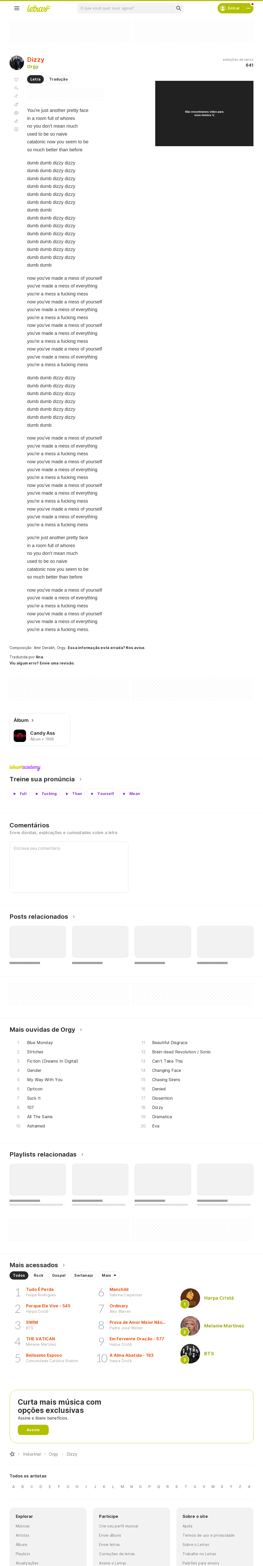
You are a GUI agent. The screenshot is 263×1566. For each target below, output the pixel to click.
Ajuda (187, 1526)
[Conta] (248, 8)
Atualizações (27, 1563)
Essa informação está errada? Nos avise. (107, 647)
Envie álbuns (110, 1535)
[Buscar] (178, 8)
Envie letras (109, 1544)
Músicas (23, 1526)
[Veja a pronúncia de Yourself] (102, 794)
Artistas (22, 1535)
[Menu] (17, 8)
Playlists (23, 1554)
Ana (39, 657)
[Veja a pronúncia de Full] (20, 794)
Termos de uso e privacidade (209, 1535)
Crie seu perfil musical (118, 1526)
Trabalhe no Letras (199, 1554)
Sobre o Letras (196, 1544)
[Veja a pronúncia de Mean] (131, 794)
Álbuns (21, 1544)
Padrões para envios (201, 1563)
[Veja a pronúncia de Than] (73, 794)
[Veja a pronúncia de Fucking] (46, 794)
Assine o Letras (112, 1563)
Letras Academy (131, 768)
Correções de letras (117, 1554)
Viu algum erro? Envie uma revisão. (42, 663)
